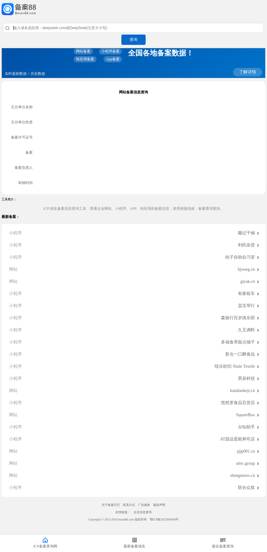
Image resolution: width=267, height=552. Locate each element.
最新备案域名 (134, 546)
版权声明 (159, 505)
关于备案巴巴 (111, 505)
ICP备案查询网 (45, 546)
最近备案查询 (223, 546)
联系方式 (129, 505)
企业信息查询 (143, 512)
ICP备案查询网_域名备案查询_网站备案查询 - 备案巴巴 (133, 9)
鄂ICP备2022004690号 (164, 519)
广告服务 (144, 505)
